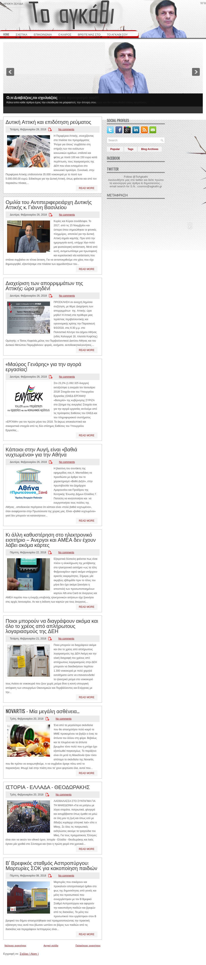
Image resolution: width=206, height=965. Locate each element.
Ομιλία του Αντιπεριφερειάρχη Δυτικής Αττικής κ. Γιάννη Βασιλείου (49, 204)
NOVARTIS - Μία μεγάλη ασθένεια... (42, 710)
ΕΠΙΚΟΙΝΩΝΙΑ (43, 34)
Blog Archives (149, 149)
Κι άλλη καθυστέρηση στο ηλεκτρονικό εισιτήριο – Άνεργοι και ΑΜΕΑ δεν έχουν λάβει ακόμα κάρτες (51, 539)
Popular (115, 149)
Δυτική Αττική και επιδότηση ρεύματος (48, 121)
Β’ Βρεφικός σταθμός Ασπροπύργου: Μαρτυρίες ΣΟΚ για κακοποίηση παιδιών (51, 865)
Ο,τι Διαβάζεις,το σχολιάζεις (31, 98)
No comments (66, 129)
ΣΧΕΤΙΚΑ (21, 34)
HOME (6, 34)
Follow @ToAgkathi (136, 176)
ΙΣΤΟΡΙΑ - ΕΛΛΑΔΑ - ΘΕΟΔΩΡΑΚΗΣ (48, 786)
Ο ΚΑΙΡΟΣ (64, 34)
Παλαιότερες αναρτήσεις (88, 945)
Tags (130, 149)
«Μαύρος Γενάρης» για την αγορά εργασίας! (43, 366)
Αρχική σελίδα (13, 3)
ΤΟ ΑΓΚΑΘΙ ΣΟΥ (117, 34)
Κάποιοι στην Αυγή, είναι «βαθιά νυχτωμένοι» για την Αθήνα (41, 451)
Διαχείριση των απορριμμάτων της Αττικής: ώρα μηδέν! (44, 285)
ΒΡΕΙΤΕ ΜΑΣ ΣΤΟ (89, 34)
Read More (86, 188)
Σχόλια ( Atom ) (29, 953)
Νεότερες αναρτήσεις (15, 945)
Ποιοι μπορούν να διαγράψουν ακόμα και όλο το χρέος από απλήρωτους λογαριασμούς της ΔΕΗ (52, 625)
